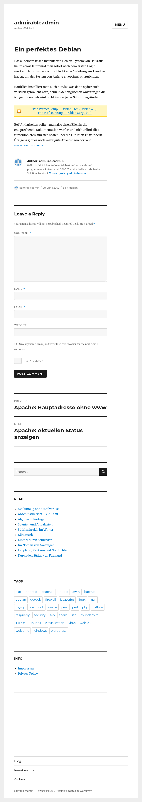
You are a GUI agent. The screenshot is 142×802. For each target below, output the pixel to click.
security (39, 615)
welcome (22, 630)
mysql (20, 607)
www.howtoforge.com (30, 145)
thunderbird (90, 615)
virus (72, 623)
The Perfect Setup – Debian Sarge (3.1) (65, 113)
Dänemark (25, 535)
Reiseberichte (24, 770)
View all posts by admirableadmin (68, 173)
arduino (62, 592)
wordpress (58, 630)
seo (52, 615)
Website (20, 325)
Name (19, 288)
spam (63, 615)
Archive (19, 779)
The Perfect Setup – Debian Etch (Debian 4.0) (65, 109)
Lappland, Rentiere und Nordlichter (43, 550)
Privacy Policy (28, 673)
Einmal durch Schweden (35, 540)
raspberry (23, 615)
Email (20, 307)
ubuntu (35, 623)
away (76, 592)
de (64, 187)
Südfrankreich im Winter (35, 529)
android (31, 592)
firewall (50, 599)
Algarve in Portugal (31, 519)
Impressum (26, 668)
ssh (74, 615)
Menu (120, 24)
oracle (52, 607)
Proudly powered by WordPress (74, 791)
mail (93, 599)
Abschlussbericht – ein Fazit (38, 514)
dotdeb (35, 599)
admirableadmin (36, 22)
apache (47, 592)
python (97, 607)
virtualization (54, 623)
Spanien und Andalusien (35, 524)
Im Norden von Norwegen (36, 545)
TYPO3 (21, 623)
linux (82, 599)
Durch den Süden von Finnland (40, 555)
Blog (17, 761)
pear (64, 607)
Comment (22, 233)
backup (89, 592)
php (85, 607)
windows (40, 630)
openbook (36, 607)
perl (75, 607)
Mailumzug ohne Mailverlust (38, 509)
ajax (19, 592)
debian (73, 187)
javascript (67, 599)
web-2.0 (85, 623)
